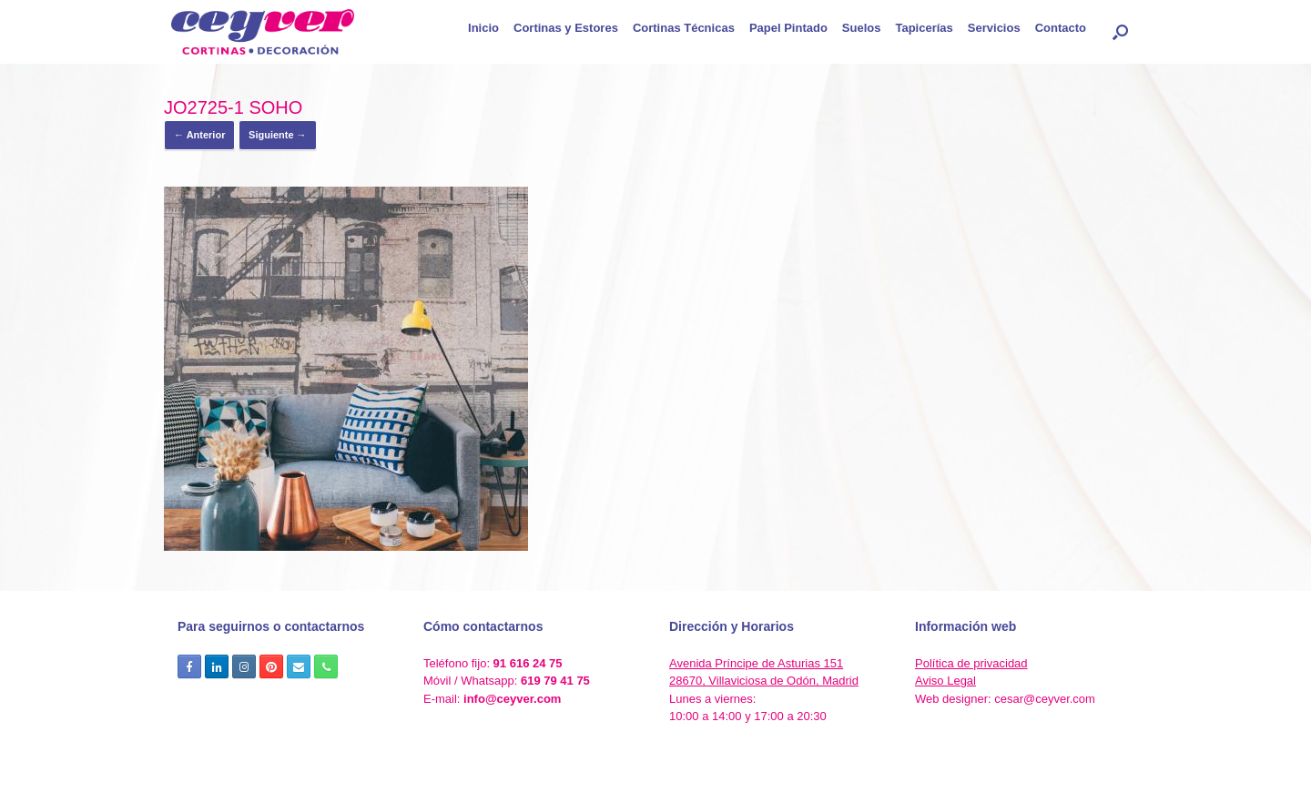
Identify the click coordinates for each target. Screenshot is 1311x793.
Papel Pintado (788, 28)
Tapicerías (923, 28)
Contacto (1060, 28)
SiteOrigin (685, 756)
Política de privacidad (971, 663)
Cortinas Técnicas (684, 28)
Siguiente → (278, 134)
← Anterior (199, 134)
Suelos (861, 28)
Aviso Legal (945, 680)
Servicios (994, 28)
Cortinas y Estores (565, 28)
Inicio (483, 28)
